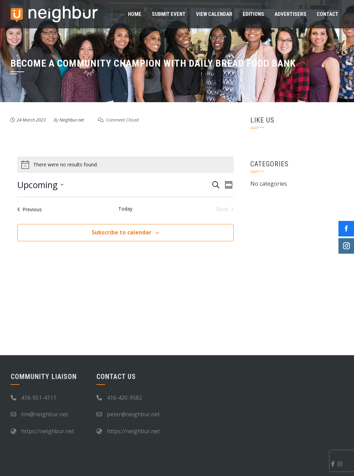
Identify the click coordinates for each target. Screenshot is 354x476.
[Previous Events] (29, 209)
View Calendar (214, 14)
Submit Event (169, 14)
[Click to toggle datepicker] (40, 185)
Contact (327, 14)
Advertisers (290, 14)
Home (134, 14)
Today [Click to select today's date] (125, 208)
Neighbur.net (71, 120)
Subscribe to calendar (121, 232)
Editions (253, 14)
